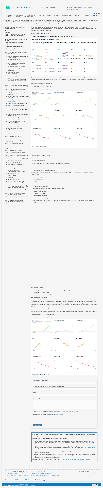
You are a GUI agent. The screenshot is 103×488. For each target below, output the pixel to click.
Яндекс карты (48, 471)
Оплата (56, 15)
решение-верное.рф (23, 484)
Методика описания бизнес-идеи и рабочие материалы (16, 122)
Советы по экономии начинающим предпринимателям (16, 64)
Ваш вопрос (36, 398)
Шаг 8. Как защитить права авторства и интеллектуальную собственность (16, 194)
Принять (95, 484)
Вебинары (41, 15)
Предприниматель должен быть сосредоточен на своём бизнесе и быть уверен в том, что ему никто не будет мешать (17, 80)
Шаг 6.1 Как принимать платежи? (14, 150)
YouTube (38, 479)
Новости (8, 16)
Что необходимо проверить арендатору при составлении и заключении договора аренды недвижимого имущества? (18, 186)
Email (34, 392)
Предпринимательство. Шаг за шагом (59, 20)
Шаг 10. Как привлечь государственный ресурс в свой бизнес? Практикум (16, 201)
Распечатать (94, 20)
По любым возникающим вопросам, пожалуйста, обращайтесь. (76, 459)
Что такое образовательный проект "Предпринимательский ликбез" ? (14, 43)
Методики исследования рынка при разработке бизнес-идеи (16, 125)
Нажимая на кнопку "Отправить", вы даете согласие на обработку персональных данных (56, 411)
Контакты (17, 16)
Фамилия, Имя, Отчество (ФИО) (41, 380)
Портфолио (78, 15)
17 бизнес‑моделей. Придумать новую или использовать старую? (17, 118)
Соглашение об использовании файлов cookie (35, 475)
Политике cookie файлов (29, 485)
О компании (9, 15)
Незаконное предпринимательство (16, 168)
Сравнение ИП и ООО (13, 173)
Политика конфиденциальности (13, 475)
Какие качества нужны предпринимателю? (13, 73)
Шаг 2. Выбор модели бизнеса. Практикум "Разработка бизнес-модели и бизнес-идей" (17, 86)
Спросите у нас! (31, 15)
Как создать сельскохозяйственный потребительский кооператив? (16, 182)
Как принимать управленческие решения (18, 75)
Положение (60, 414)
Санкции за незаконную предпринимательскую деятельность (17, 171)
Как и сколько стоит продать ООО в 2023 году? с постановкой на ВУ (18, 159)
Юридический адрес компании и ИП (17, 189)
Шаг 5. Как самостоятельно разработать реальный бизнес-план (16, 144)
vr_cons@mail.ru (13, 473)
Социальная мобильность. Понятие (17, 66)
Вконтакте (19, 479)
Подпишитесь (19, 15)
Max (45, 479)
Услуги (49, 15)
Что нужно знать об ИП (13, 179)
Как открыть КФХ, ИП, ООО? (15, 162)
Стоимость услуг (66, 15)
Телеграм (29, 479)
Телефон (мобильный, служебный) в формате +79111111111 (48, 386)
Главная (95, 15)
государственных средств (50, 443)
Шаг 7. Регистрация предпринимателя (15, 152)
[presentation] (45, 420)
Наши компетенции (29, 16)
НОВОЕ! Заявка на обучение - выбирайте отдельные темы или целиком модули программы (15, 36)
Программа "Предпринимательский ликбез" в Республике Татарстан (30, 20)
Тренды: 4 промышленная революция (17, 103)
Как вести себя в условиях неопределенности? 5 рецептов (16, 60)
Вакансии (87, 15)
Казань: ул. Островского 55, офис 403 (41, 473)
